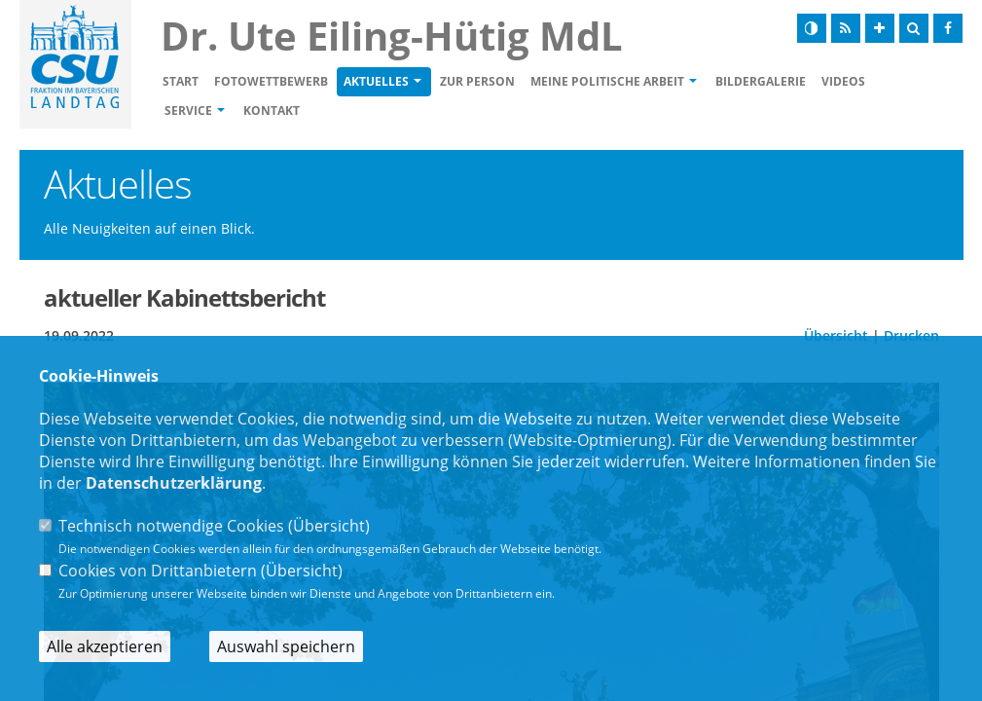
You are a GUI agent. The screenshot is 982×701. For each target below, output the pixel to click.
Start (181, 81)
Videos (843, 81)
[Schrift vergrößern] (879, 28)
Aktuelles (376, 81)
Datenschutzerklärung (174, 483)
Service (188, 110)
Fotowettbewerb (271, 81)
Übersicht (329, 525)
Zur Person (477, 81)
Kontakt (271, 110)
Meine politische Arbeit (607, 81)
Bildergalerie (760, 81)
